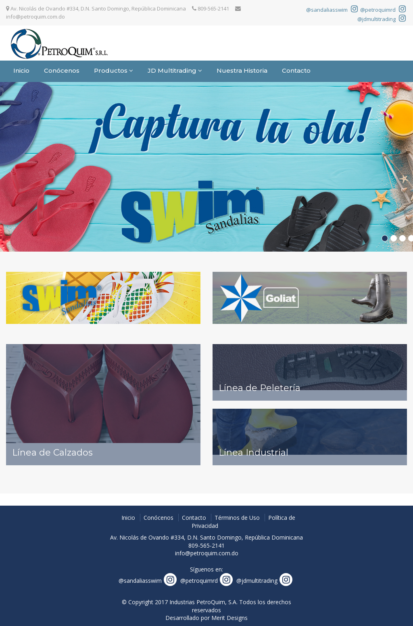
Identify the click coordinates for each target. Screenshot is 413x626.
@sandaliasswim (332, 9)
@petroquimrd (383, 9)
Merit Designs (229, 618)
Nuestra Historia (242, 70)
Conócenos (61, 70)
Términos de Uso (237, 517)
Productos (113, 70)
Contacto (296, 70)
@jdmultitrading (381, 19)
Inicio (21, 70)
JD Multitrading (175, 70)
